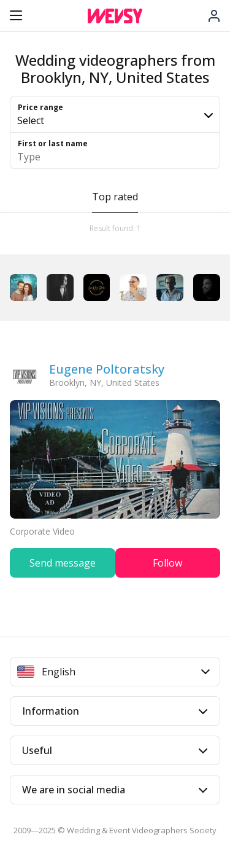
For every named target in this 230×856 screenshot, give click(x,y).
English (113, 671)
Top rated (115, 196)
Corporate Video (42, 531)
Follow (167, 563)
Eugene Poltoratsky (106, 369)
